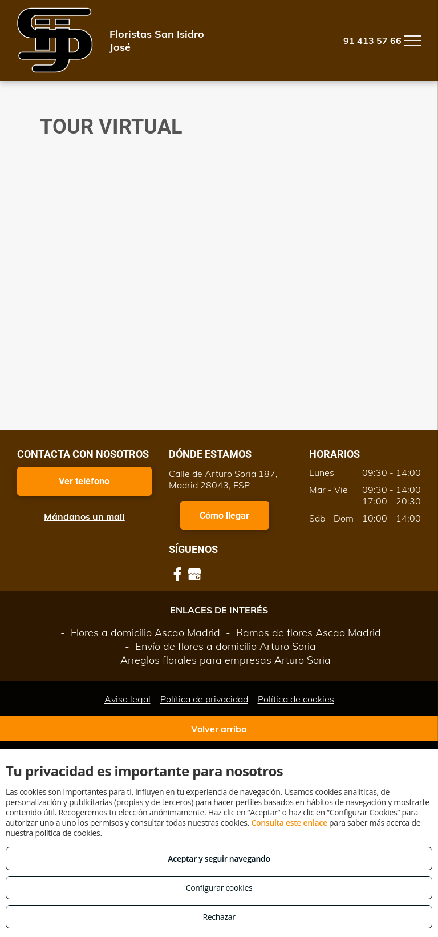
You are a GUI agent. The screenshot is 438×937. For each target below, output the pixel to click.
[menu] (413, 40)
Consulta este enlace (289, 822)
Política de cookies (296, 699)
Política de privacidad (204, 699)
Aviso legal (127, 699)
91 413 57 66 (372, 40)
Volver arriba (219, 728)
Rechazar (218, 916)
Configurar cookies (219, 887)
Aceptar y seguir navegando (219, 858)
